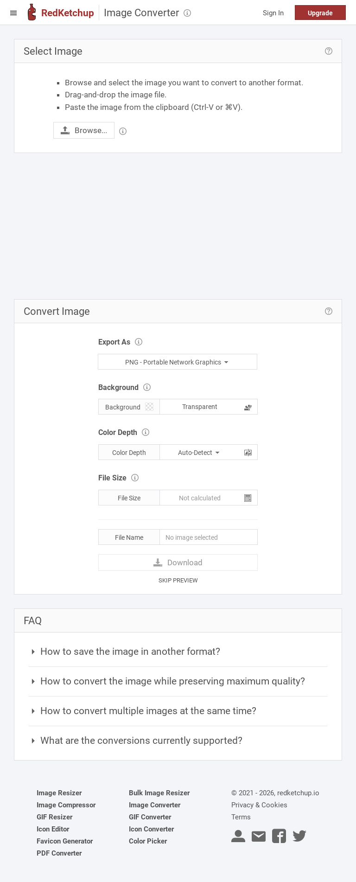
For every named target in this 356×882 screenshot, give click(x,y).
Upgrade (320, 13)
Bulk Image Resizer (159, 793)
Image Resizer (59, 793)
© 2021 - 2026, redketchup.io (275, 793)
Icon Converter (151, 829)
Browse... (84, 130)
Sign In (273, 13)
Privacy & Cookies (259, 805)
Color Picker (148, 841)
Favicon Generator (65, 841)
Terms (241, 817)
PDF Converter (59, 853)
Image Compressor (66, 805)
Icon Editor (53, 829)
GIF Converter (150, 817)
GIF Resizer (54, 817)
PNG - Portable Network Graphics (177, 362)
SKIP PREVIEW (178, 580)
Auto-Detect (199, 452)
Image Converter (154, 805)
